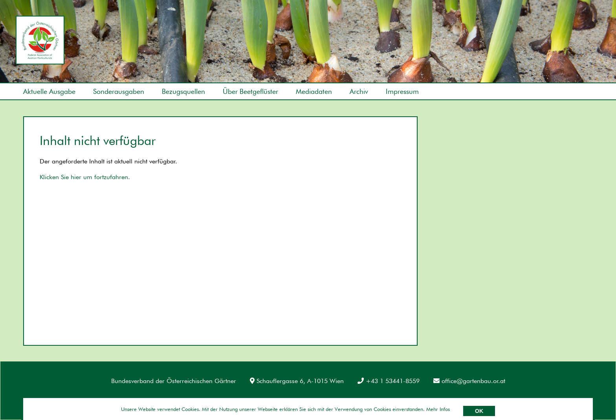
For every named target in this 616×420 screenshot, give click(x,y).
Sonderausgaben (118, 91)
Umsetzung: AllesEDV (572, 399)
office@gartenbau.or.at (469, 381)
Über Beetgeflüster (250, 91)
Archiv (359, 91)
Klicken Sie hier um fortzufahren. (85, 177)
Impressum (402, 91)
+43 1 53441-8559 (389, 381)
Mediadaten (314, 91)
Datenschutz (84, 400)
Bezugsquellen (183, 91)
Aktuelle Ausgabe (49, 91)
